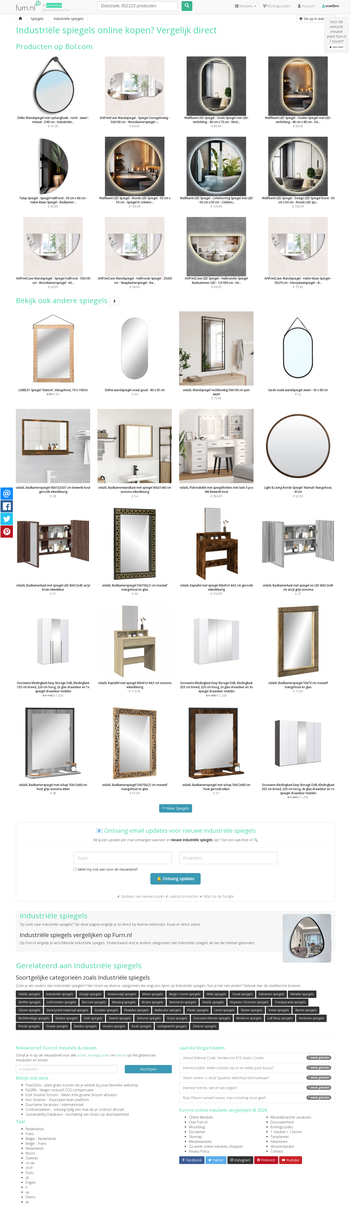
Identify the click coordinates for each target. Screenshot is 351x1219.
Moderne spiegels (248, 1018)
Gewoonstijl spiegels (121, 994)
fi (26, 1187)
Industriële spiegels (59, 994)
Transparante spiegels (290, 1002)
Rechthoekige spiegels (34, 1018)
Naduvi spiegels (67, 1018)
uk (27, 1192)
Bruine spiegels (152, 1002)
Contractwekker (38, 1109)
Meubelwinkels (200, 1141)
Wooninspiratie (282, 1146)
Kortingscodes (282, 1127)
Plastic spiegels (197, 1010)
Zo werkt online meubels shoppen (216, 1146)
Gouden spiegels (106, 1010)
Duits (30, 1172)
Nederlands (35, 1129)
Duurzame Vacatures (42, 1104)
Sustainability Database (44, 1114)
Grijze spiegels (177, 1018)
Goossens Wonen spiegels (212, 1018)
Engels (31, 1182)
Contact (277, 1151)
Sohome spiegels (149, 1018)
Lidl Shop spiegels (280, 1018)
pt (27, 1177)
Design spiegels (90, 994)
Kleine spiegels (152, 994)
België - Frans (36, 1143)
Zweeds (32, 1158)
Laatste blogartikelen (201, 1048)
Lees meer (336, 47)
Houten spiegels (114, 1026)
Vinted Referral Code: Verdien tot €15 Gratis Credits (257, 1058)
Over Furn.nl (198, 1122)
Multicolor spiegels (168, 1010)
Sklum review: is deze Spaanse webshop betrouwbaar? (257, 1077)
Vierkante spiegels (311, 1018)
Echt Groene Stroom (42, 1095)
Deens (31, 1197)
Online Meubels (201, 1117)
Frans (30, 1133)
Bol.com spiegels (94, 1002)
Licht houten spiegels (61, 1002)
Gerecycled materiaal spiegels (67, 1010)
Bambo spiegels (85, 1026)
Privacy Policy (199, 1151)
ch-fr (29, 1167)
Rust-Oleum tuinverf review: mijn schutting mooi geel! (257, 1097)
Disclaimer (197, 1131)
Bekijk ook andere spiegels (67, 300)
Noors (30, 1153)
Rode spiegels (141, 1026)
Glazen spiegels (29, 1010)
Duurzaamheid (282, 1122)
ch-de (30, 1163)
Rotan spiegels (279, 1010)
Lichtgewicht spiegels (171, 1026)
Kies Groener (36, 1099)
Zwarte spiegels (120, 1018)
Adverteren (279, 1141)
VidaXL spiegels (29, 994)
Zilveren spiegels (204, 1026)
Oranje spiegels (57, 1026)
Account (306, 6)
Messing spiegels (124, 1002)
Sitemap (195, 1136)
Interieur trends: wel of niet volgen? (257, 1087)
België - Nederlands (41, 1138)
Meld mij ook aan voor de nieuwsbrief (105, 869)
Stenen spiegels (251, 1010)
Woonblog (197, 1127)
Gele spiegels (93, 1018)
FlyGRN (31, 1090)
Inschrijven (148, 1069)
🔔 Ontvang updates (175, 878)
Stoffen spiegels (29, 1002)
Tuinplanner (280, 1136)
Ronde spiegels (29, 1026)
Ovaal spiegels (242, 994)
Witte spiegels (216, 994)
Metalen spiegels (302, 994)
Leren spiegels (224, 1010)
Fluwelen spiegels (136, 1010)
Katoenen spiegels (271, 994)
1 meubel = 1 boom (286, 1131)
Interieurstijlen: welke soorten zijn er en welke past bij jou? (257, 1067)
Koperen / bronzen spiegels (249, 1002)
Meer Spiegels (175, 808)
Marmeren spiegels (182, 1002)
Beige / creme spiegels (184, 994)
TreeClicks (33, 1085)
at (27, 1202)
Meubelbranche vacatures (291, 1117)
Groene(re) (54, 5)
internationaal (72, 1104)
